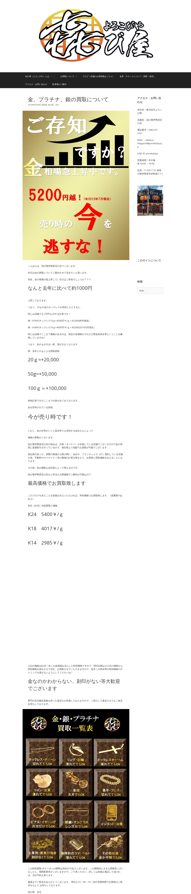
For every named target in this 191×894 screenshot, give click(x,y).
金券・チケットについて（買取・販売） (137, 76)
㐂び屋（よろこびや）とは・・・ (40, 76)
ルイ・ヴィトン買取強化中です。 (45, 844)
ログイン (57, 869)
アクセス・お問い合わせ (36, 84)
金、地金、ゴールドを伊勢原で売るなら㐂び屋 (50, 847)
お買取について (70, 76)
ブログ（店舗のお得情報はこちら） (98, 76)
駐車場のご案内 (59, 84)
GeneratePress (102, 889)
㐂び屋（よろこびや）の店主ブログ (45, 841)
